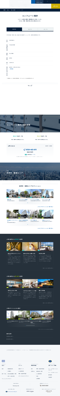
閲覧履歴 (47, 2)
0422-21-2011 (30, 136)
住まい (12, 1)
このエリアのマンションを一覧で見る (45, 191)
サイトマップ (42, 391)
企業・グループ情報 (30, 1)
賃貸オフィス (21, 355)
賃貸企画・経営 (39, 358)
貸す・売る (4, 360)
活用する (33, 358)
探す (3, 355)
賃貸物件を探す (10, 322)
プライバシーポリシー (28, 391)
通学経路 (17, 59)
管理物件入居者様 (39, 2)
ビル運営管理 (21, 358)
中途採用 (50, 364)
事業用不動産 (22, 1)
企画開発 (38, 365)
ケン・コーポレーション (53, 359)
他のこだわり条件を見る (48, 252)
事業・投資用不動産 (22, 360)
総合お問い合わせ (18, 391)
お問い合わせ (55, 6)
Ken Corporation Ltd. (5, 4)
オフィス (16, 1)
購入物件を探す (10, 325)
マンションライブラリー (44, 6)
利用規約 (36, 391)
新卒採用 (50, 361)
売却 (37, 363)
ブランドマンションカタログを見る (45, 315)
